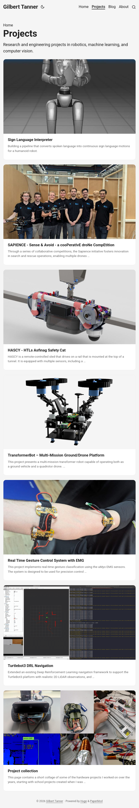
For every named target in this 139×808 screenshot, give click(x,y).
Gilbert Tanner (20, 7)
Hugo (83, 801)
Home (8, 25)
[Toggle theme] (42, 7)
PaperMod (96, 801)
